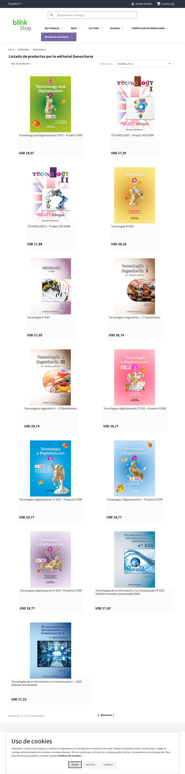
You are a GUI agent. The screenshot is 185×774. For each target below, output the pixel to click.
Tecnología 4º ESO (122, 226)
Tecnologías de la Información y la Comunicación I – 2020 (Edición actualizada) (46, 683)
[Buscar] (92, 15)
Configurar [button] (108, 764)
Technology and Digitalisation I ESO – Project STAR (50, 135)
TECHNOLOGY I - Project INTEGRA (132, 135)
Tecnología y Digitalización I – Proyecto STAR (135, 499)
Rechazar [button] (90, 764)
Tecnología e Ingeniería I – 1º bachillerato (134, 317)
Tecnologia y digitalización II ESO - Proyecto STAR (50, 590)
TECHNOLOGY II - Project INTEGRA (48, 226)
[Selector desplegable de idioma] (15, 4)
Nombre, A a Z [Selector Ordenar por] (145, 64)
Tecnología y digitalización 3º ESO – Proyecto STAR (50, 499)
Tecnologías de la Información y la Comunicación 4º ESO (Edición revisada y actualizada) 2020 (129, 592)
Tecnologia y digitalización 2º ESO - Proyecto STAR (134, 408)
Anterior (103, 715)
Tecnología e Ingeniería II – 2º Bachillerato (50, 408)
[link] (50, 117)
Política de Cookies (69, 755)
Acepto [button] (75, 764)
